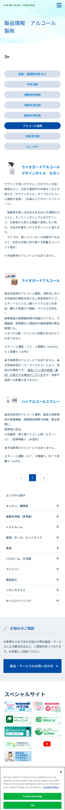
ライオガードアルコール (41, 280)
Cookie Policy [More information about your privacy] (51, 788)
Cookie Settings (32, 797)
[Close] (61, 773)
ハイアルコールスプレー (41, 401)
